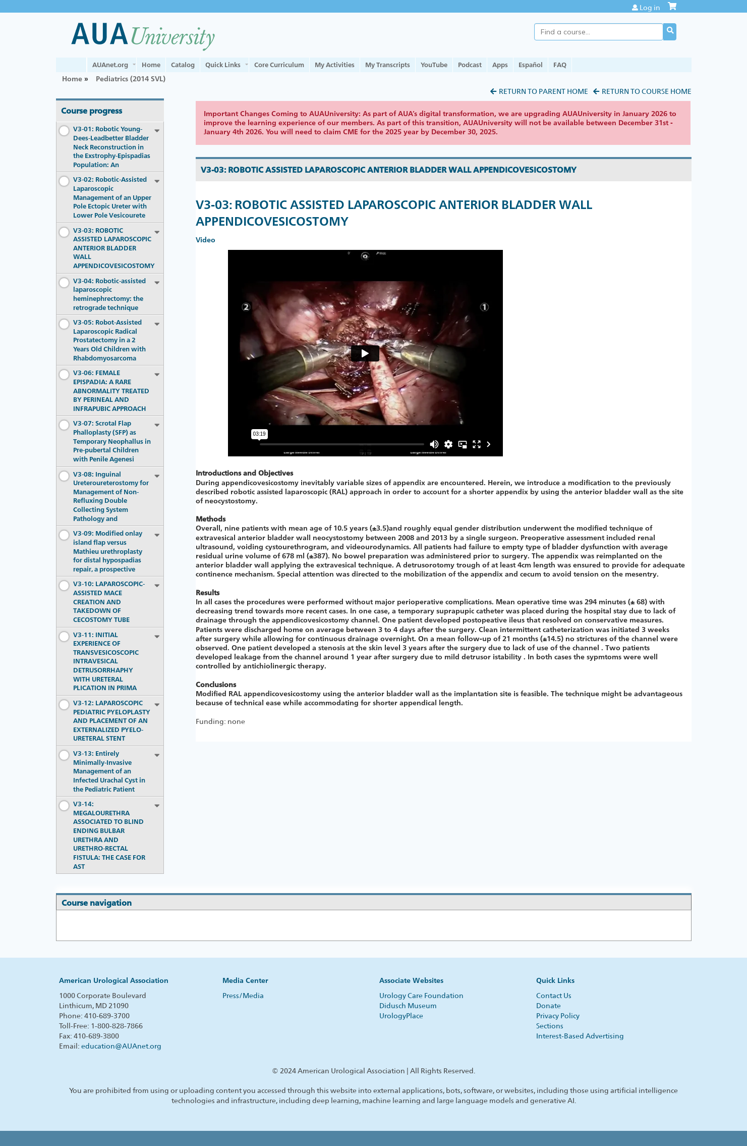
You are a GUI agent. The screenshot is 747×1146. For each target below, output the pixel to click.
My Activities (335, 65)
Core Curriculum (279, 65)
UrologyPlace (401, 1016)
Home (151, 65)
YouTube (434, 65)
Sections (549, 1026)
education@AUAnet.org (121, 1046)
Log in (650, 8)
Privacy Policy (558, 1016)
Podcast (470, 65)
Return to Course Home (647, 91)
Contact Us (553, 996)
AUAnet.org (110, 65)
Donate (548, 1006)
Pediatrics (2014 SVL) (130, 78)
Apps (500, 65)
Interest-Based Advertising (580, 1036)
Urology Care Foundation (421, 996)
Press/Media (243, 996)
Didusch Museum (408, 1006)
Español (531, 65)
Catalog (183, 65)
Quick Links (223, 65)
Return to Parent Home (543, 91)
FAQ (559, 65)
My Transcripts (387, 65)
